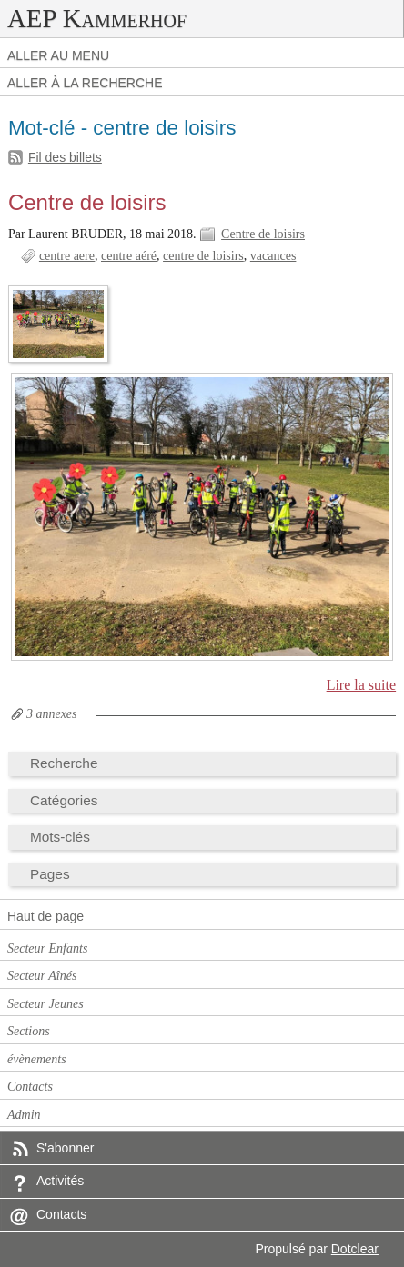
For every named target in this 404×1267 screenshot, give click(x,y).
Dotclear (355, 1249)
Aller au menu (58, 55)
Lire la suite (362, 685)
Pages (50, 874)
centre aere (67, 256)
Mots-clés (60, 836)
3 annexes (51, 714)
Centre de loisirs (87, 202)
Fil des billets (65, 157)
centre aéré (129, 256)
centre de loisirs (203, 256)
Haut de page (45, 916)
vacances (273, 256)
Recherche (64, 763)
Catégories (64, 800)
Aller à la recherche (85, 82)
